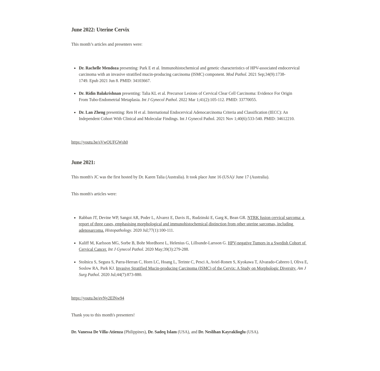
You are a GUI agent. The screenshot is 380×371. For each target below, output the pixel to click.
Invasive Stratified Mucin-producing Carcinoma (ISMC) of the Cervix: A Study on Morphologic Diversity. (206, 268)
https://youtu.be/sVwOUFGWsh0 (99, 142)
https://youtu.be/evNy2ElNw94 (97, 298)
